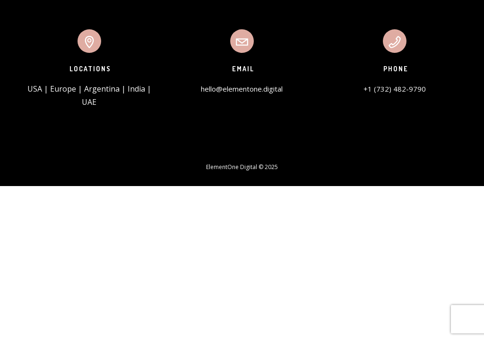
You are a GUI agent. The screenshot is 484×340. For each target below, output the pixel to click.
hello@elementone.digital (242, 89)
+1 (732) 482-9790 (394, 89)
